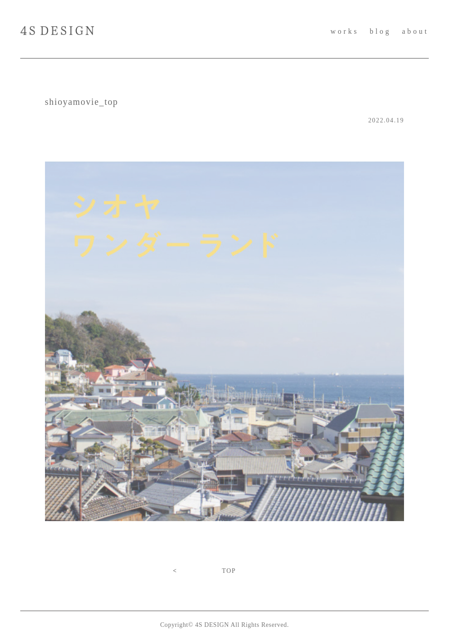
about (415, 31)
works (344, 31)
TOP (229, 570)
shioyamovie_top (81, 102)
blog (380, 31)
